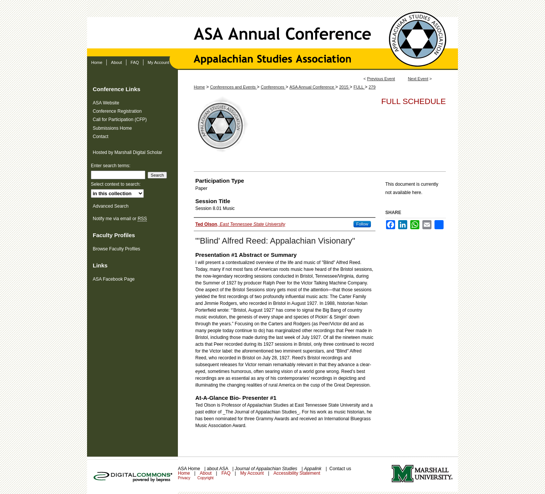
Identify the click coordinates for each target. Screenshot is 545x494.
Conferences (273, 87)
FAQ (226, 473)
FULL (359, 87)
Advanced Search (111, 206)
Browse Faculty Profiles (116, 249)
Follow (362, 224)
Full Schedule (413, 101)
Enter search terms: (111, 165)
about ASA (218, 468)
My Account (252, 473)
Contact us (340, 468)
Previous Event (381, 78)
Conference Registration (117, 111)
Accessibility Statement (297, 473)
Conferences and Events (233, 87)
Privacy (185, 478)
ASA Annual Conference (272, 28)
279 (372, 87)
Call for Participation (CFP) (120, 119)
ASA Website (106, 103)
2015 (344, 87)
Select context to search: (115, 184)
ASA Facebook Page (114, 279)
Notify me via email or (120, 218)
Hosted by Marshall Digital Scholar (127, 152)
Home (199, 87)
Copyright (206, 478)
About (206, 473)
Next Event (418, 78)
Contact (100, 136)
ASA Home (189, 468)
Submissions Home (112, 128)
